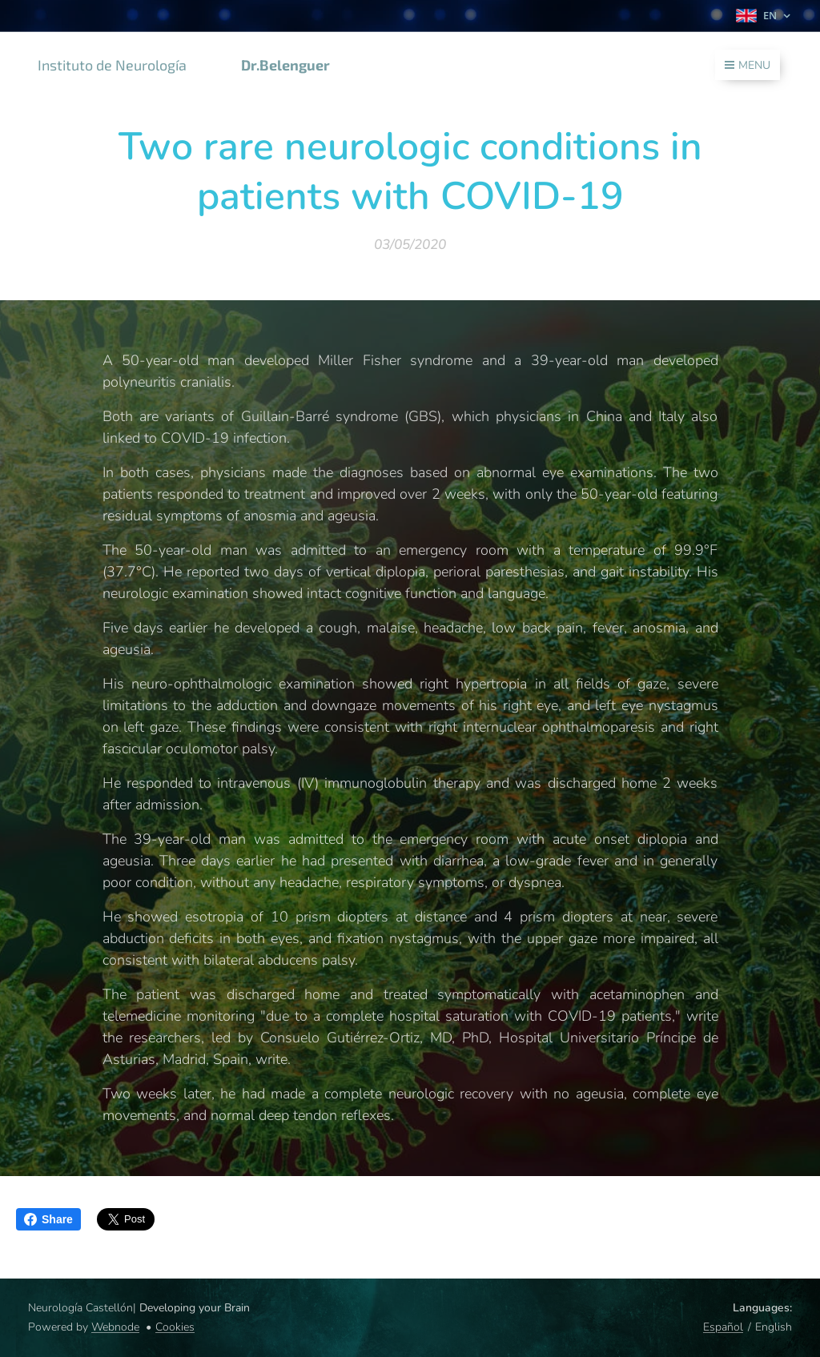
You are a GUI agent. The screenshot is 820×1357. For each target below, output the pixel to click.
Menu (747, 65)
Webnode (115, 1327)
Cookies (175, 1327)
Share (48, 1219)
